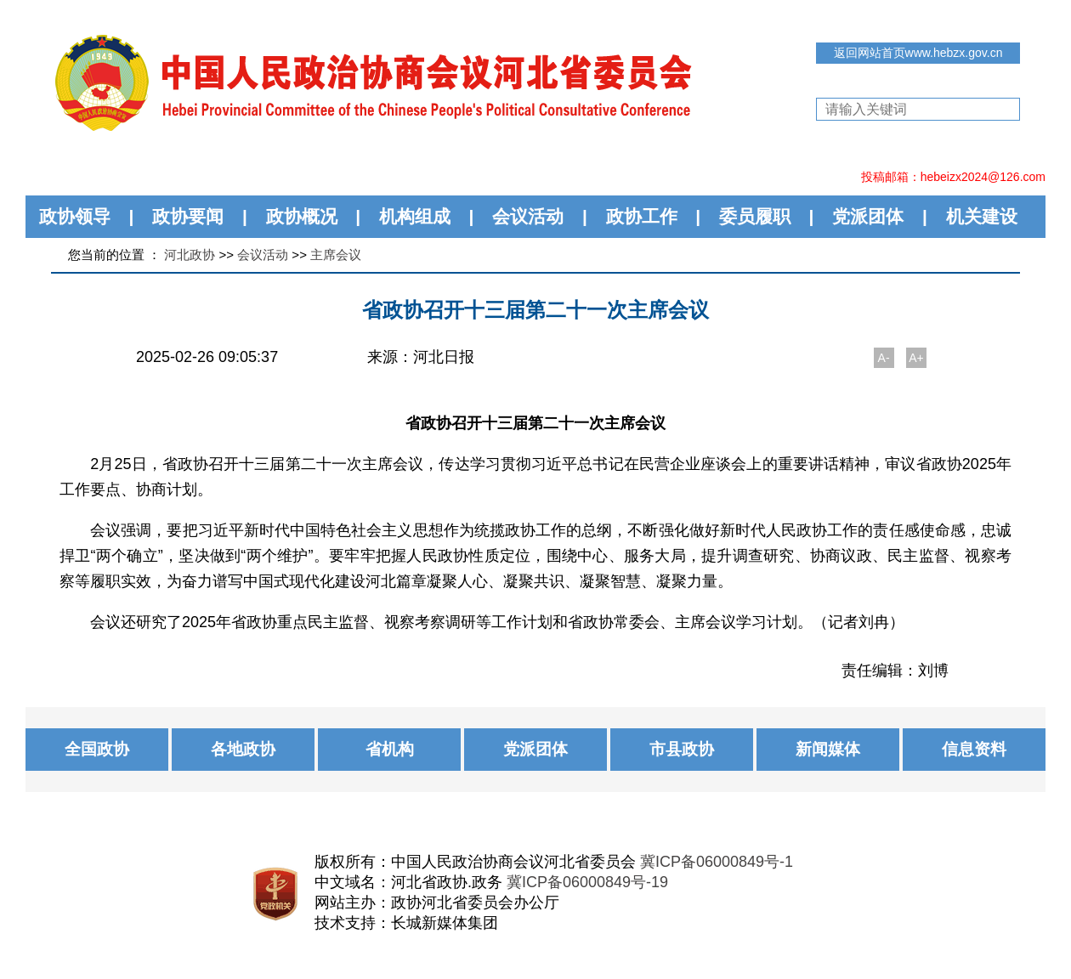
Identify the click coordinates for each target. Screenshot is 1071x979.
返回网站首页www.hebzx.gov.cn (918, 52)
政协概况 (301, 216)
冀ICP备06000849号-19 (587, 882)
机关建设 (981, 216)
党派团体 (868, 216)
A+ (916, 358)
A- (884, 358)
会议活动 (528, 216)
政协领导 (74, 216)
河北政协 (189, 254)
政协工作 (641, 216)
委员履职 (754, 216)
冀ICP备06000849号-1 (716, 861)
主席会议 (335, 254)
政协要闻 (188, 216)
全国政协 (97, 749)
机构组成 (414, 216)
